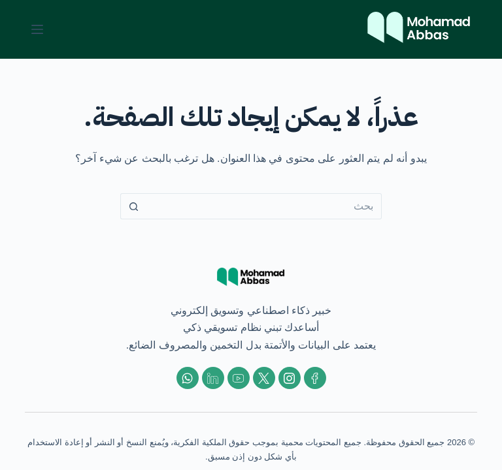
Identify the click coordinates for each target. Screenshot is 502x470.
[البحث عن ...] (264, 206)
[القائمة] (37, 29)
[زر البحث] (133, 206)
